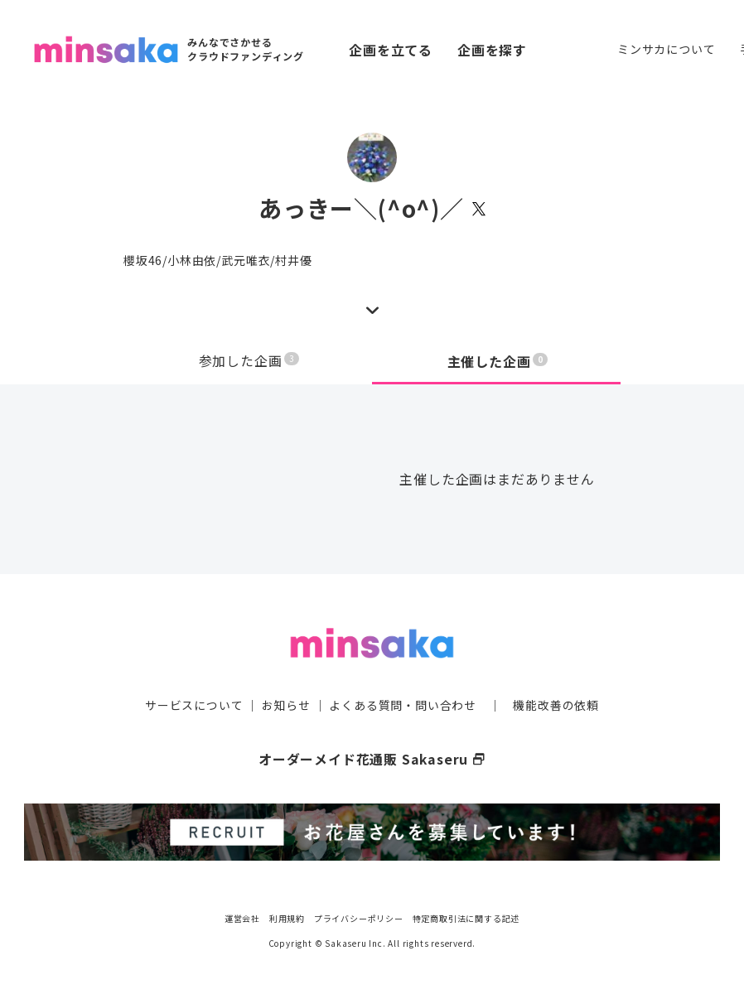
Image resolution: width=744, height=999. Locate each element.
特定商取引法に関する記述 (466, 916)
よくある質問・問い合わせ (402, 704)
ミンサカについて (666, 49)
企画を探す (492, 50)
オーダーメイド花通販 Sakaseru (372, 758)
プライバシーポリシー (358, 916)
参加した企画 (249, 361)
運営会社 (242, 916)
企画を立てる (390, 50)
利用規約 (287, 916)
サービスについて (194, 704)
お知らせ (286, 704)
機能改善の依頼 (556, 704)
